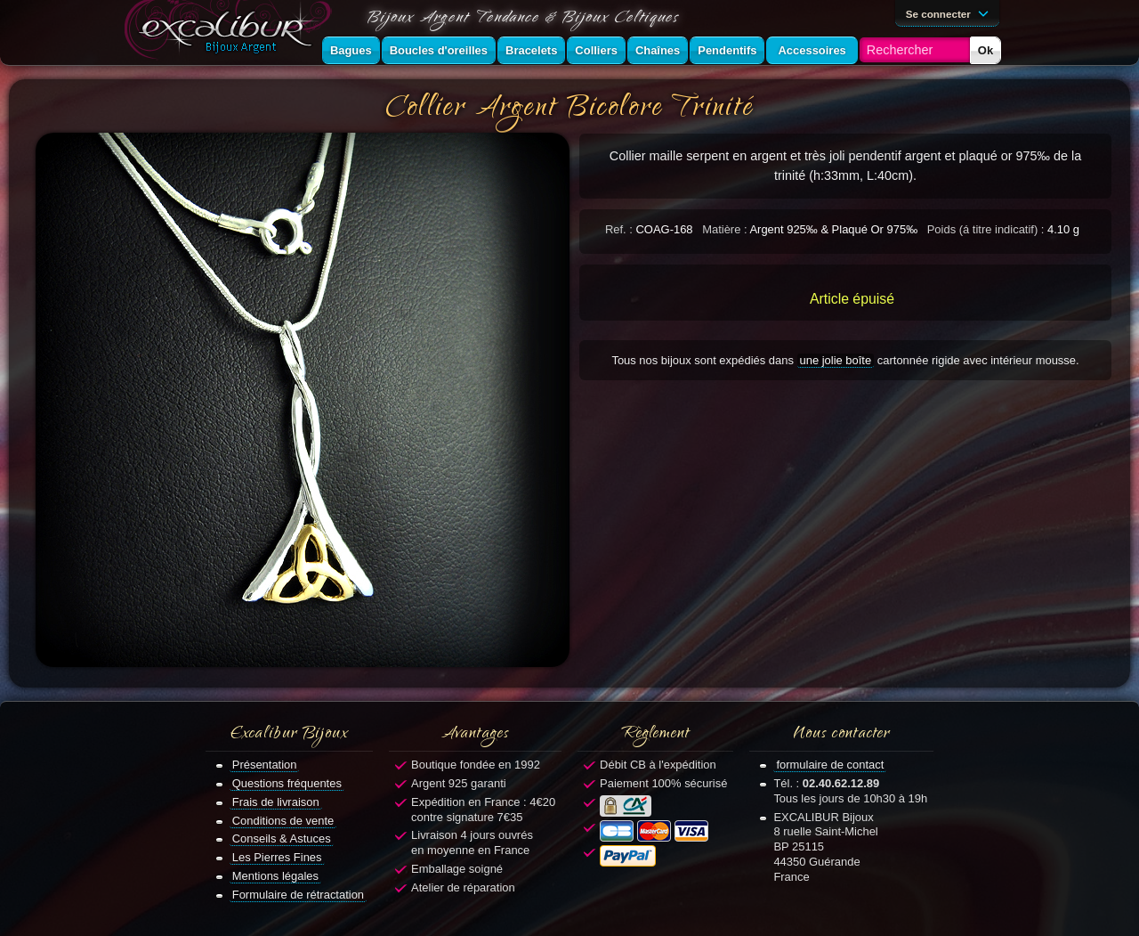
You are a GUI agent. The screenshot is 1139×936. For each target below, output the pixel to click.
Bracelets (531, 50)
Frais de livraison (275, 802)
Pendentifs (727, 50)
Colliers (596, 50)
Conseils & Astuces (281, 838)
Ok (985, 50)
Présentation (264, 764)
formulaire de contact (830, 764)
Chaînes (657, 50)
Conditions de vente (283, 820)
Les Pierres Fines (277, 857)
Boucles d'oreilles (439, 50)
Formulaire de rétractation (298, 894)
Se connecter (950, 12)
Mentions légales (275, 876)
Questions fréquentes (287, 783)
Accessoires (811, 50)
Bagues (351, 50)
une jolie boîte (836, 360)
